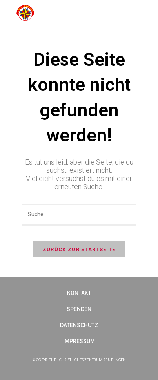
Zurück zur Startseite (79, 249)
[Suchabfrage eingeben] (79, 215)
